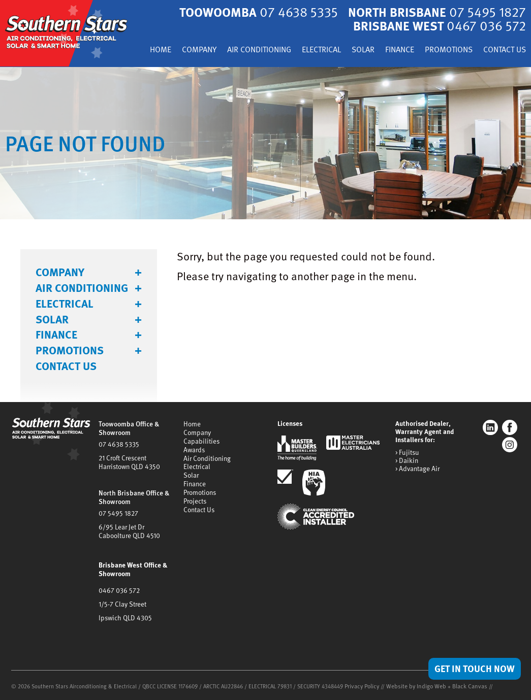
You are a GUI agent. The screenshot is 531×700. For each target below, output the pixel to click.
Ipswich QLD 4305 (124, 617)
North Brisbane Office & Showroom (133, 501)
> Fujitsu (406, 459)
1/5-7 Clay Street (122, 603)
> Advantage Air (417, 475)
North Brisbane (434, 11)
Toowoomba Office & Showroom (128, 434)
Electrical (364, 49)
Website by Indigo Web (413, 685)
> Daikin (406, 467)
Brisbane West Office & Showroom (132, 570)
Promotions (500, 49)
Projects (194, 502)
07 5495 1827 (118, 516)
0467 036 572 (119, 590)
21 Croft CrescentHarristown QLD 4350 (128, 466)
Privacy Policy (361, 685)
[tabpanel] (265, 150)
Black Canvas (463, 685)
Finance (448, 49)
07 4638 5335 (118, 449)
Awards (194, 454)
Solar (408, 49)
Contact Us (502, 62)
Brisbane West (437, 25)
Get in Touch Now (472, 668)
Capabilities (201, 446)
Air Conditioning (296, 49)
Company (231, 49)
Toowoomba (250, 11)
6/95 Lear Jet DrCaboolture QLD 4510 (128, 533)
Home (190, 49)
